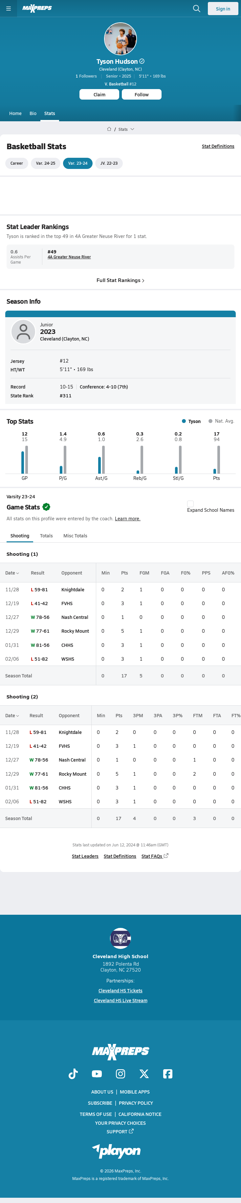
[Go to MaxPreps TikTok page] (73, 1074)
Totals (46, 535)
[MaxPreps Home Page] (109, 129)
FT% (236, 715)
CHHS (67, 645)
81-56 (43, 645)
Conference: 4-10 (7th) (104, 386)
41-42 (41, 603)
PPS (206, 573)
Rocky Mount (75, 631)
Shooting (20, 535)
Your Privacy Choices (120, 1122)
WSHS (67, 658)
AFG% (228, 573)
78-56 (43, 617)
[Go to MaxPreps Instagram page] (120, 1074)
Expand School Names (210, 507)
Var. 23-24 (77, 163)
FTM (198, 715)
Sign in (223, 8)
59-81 (41, 589)
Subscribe (100, 1102)
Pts (124, 573)
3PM (138, 715)
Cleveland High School (120, 944)
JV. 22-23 (109, 163)
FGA (165, 573)
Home (15, 113)
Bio (33, 113)
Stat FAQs (155, 856)
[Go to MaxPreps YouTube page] (97, 1074)
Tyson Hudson (120, 61)
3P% (178, 715)
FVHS (67, 603)
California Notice (140, 1114)
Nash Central (74, 617)
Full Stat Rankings (120, 280)
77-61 (43, 631)
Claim (99, 94)
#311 (66, 395)
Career (17, 163)
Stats (49, 113)
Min (105, 573)
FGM (144, 573)
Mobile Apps (135, 1091)
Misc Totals (75, 535)
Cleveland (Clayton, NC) (120, 69)
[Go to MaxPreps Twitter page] (144, 1074)
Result (37, 573)
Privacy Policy (136, 1102)
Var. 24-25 (45, 163)
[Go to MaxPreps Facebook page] (168, 1074)
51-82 (41, 658)
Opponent (71, 573)
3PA (158, 715)
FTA (217, 715)
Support (120, 1131)
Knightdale (72, 589)
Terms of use (96, 1114)
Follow (142, 94)
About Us (102, 1091)
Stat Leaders (85, 856)
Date (12, 573)
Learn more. (128, 519)
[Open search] (196, 8)
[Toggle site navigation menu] (8, 8)
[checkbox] (190, 504)
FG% (185, 573)
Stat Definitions (218, 146)
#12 (120, 83)
